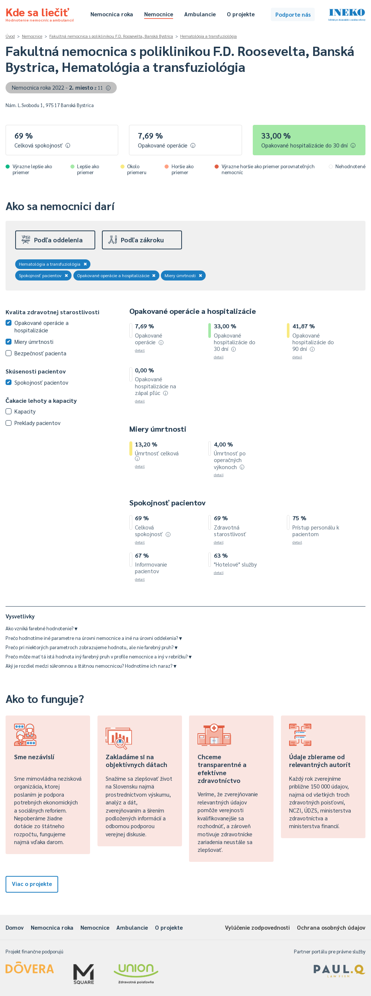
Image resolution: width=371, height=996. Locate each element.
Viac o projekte (32, 883)
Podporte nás (293, 14)
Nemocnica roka (111, 13)
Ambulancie (200, 13)
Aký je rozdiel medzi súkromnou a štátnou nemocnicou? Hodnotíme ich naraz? (91, 666)
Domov (15, 927)
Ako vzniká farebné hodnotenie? (41, 628)
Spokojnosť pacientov (43, 275)
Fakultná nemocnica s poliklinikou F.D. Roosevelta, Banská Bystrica (111, 36)
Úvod (10, 36)
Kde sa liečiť (40, 13)
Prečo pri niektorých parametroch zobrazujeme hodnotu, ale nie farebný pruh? (92, 647)
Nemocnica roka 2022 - (61, 87)
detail (140, 350)
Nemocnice (158, 13)
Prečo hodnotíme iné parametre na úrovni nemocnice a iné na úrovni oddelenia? (94, 638)
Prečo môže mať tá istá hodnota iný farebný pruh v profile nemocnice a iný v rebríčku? (99, 656)
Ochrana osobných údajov (331, 927)
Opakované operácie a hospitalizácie (116, 275)
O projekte (241, 13)
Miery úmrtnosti (183, 275)
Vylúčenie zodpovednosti (257, 927)
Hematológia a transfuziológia (208, 36)
